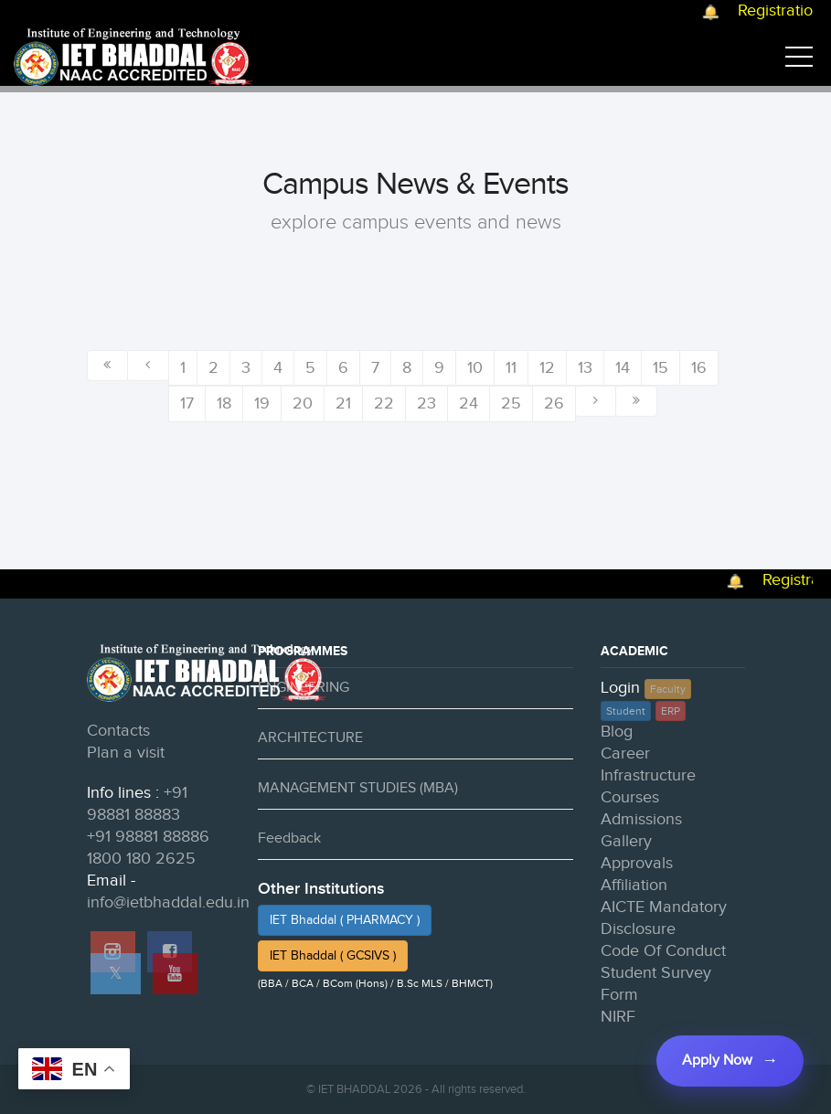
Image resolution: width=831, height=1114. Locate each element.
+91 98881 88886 (148, 836)
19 (262, 403)
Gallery (626, 841)
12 (547, 367)
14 (622, 367)
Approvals (637, 863)
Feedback (289, 838)
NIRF (618, 1016)
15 (660, 367)
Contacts (118, 730)
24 (468, 403)
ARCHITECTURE (310, 738)
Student (625, 711)
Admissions (641, 819)
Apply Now (717, 1060)
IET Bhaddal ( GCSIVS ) (333, 956)
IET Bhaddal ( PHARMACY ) (345, 920)
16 (699, 367)
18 (224, 403)
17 (187, 403)
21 (343, 403)
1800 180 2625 (141, 858)
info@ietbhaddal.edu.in (168, 902)
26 (554, 403)
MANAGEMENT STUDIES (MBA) (358, 788)
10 (475, 367)
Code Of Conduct (663, 950)
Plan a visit (126, 752)
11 (511, 367)
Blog (617, 731)
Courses (630, 797)
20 (303, 403)
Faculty (668, 689)
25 (511, 403)
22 (384, 403)
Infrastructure (648, 775)
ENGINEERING (303, 687)
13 (585, 367)
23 (426, 403)
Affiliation (634, 885)
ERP (670, 711)
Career (625, 753)
